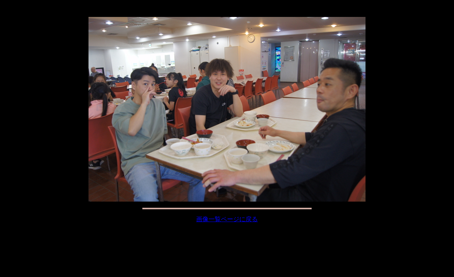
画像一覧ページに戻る (227, 219)
